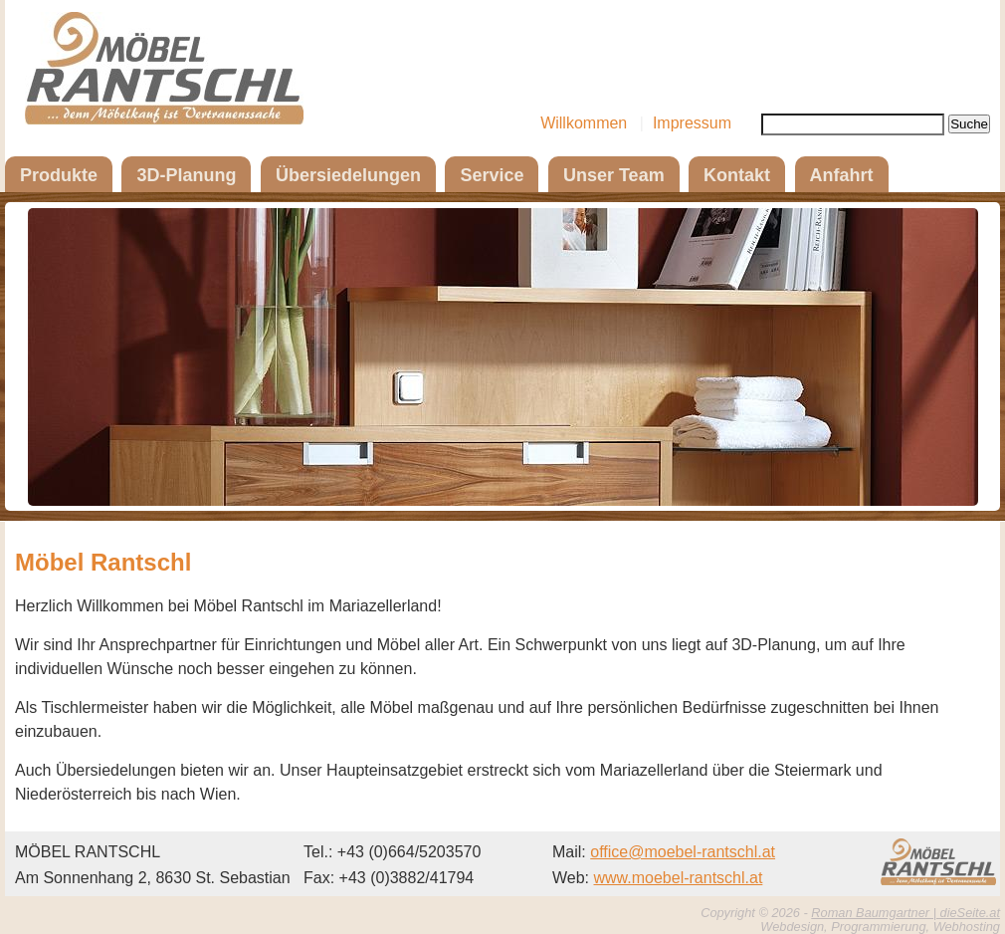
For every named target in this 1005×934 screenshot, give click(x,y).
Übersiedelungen (348, 175)
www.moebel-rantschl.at (678, 877)
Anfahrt (842, 175)
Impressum (692, 123)
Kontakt (737, 175)
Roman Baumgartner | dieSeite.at (905, 912)
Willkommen (583, 123)
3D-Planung (186, 175)
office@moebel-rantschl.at (682, 851)
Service (491, 175)
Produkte (59, 175)
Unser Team (614, 175)
